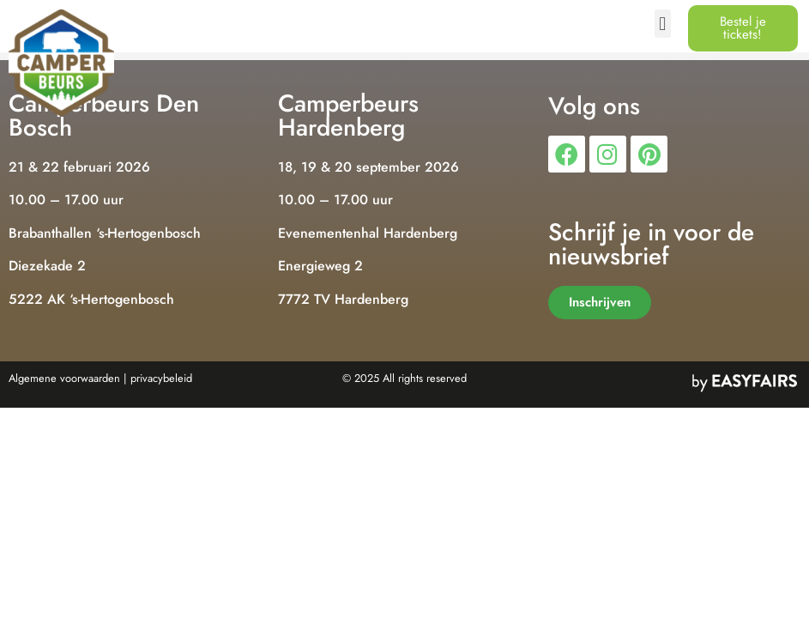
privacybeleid (161, 378)
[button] (663, 23)
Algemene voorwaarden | (68, 378)
